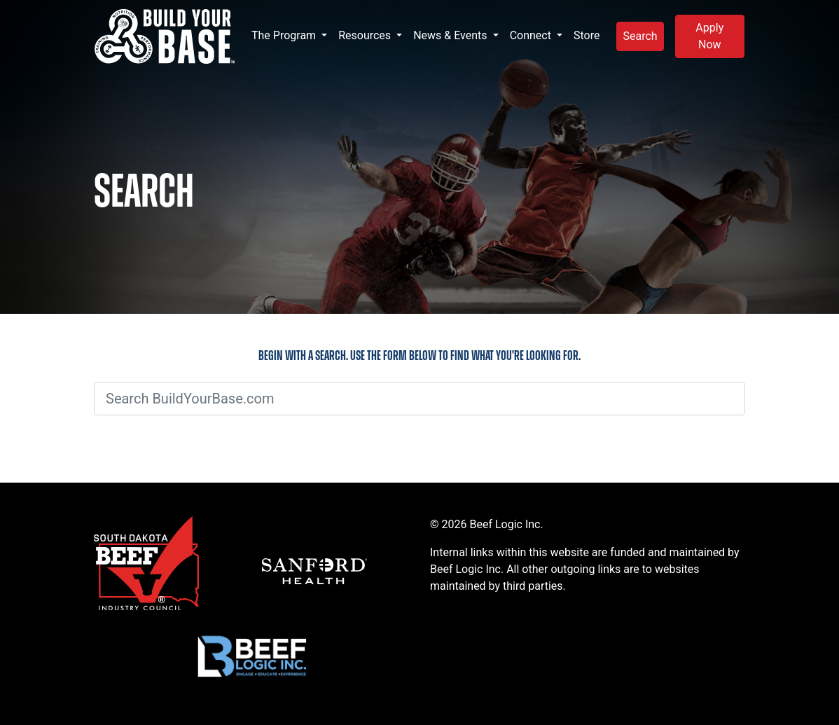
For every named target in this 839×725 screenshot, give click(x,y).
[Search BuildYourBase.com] (419, 398)
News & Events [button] (451, 35)
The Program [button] (285, 35)
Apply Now (709, 36)
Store (586, 35)
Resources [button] (366, 35)
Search (640, 36)
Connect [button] (532, 35)
